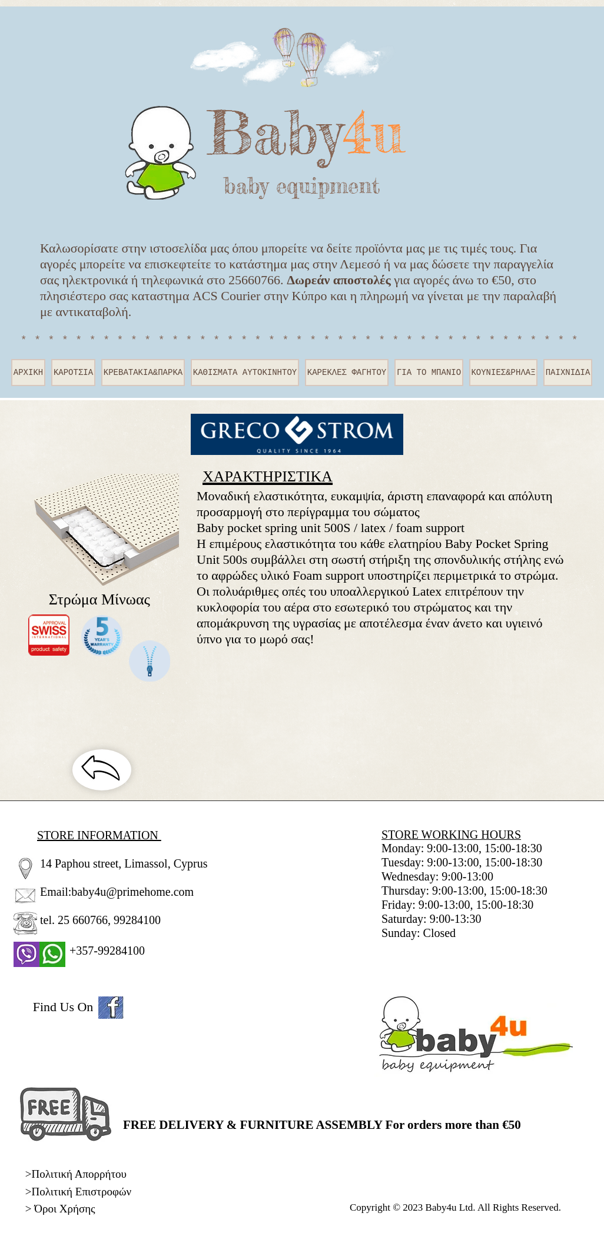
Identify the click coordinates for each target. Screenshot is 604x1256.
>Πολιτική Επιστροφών (78, 1191)
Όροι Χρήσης (64, 1208)
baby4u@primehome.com (132, 891)
